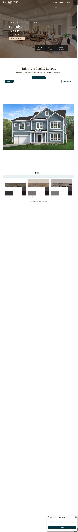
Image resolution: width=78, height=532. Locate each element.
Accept (62, 527)
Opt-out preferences (59, 529)
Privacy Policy (65, 529)
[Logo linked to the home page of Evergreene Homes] (10, 2)
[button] (75, 517)
